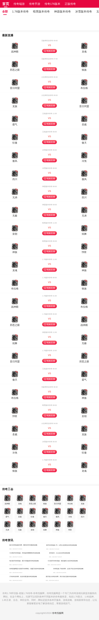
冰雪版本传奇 (83, 11)
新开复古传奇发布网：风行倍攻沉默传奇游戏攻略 (61, 576)
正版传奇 (70, 3)
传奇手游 (34, 3)
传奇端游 (19, 3)
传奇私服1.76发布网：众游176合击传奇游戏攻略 (68, 568)
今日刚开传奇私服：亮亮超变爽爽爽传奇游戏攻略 (24, 553)
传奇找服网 (57, 613)
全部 (5, 11)
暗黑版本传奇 (41, 11)
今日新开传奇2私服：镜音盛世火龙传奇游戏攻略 (63, 561)
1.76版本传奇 (20, 11)
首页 (5, 4)
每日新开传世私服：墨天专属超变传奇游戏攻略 (24, 561)
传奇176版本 (52, 3)
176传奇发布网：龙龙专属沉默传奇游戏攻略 (23, 576)
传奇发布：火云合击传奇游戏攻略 (59, 553)
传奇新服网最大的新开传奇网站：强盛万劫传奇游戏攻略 (26, 568)
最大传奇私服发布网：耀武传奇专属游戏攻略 (23, 545)
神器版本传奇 (62, 11)
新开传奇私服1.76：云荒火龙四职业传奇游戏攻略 (61, 545)
